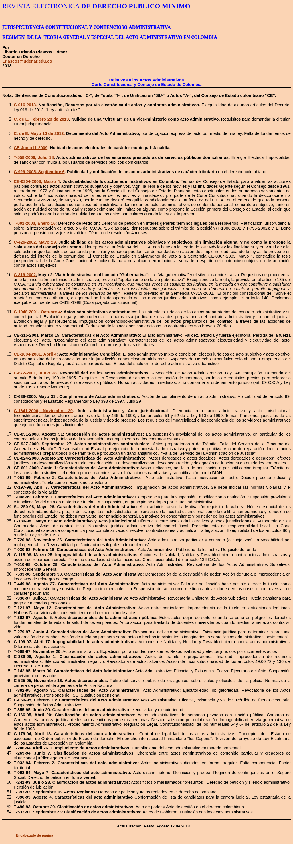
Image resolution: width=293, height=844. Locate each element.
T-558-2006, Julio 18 (34, 157)
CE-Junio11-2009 (30, 147)
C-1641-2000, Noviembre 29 (43, 410)
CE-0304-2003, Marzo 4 (37, 181)
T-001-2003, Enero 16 (35, 223)
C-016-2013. (25, 105)
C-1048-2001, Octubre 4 (37, 312)
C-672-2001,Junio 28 (35, 373)
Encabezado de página (34, 835)
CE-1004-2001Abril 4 (35, 354)
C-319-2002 (25, 274)
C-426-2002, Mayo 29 (35, 242)
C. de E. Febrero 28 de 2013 (41, 119)
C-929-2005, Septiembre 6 (39, 171)
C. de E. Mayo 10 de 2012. (39, 133)
